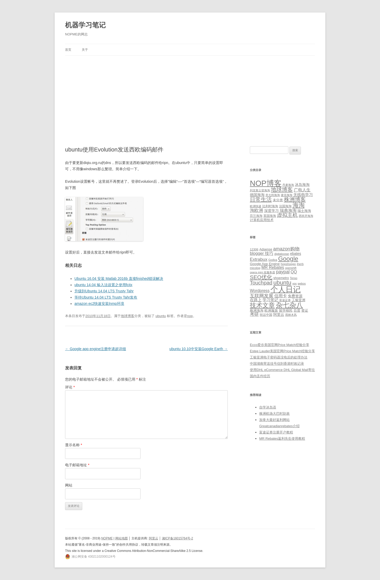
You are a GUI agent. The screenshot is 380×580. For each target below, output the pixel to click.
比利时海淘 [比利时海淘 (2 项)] (270, 206)
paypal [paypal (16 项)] (283, 271)
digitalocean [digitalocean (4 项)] (281, 253)
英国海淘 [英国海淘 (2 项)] (269, 216)
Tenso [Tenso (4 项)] (293, 278)
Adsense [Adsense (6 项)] (265, 249)
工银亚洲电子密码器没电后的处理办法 (278, 357)
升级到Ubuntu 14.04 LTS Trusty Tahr (104, 291)
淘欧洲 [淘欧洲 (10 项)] (256, 210)
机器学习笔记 (85, 25)
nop (190, 316)
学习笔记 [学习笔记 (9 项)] (270, 300)
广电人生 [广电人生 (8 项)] (302, 190)
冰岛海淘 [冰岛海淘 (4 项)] (302, 184)
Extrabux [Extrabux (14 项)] (258, 259)
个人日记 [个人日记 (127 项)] (285, 289)
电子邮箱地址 (77, 465)
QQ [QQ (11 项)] (294, 272)
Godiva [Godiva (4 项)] (272, 259)
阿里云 (153, 538)
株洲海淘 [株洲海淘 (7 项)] (256, 310)
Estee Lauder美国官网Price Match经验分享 (282, 351)
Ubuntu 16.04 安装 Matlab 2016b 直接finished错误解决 (118, 278)
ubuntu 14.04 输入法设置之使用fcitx (103, 285)
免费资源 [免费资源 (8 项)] (295, 296)
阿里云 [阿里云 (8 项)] (278, 314)
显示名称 (73, 445)
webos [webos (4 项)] (302, 283)
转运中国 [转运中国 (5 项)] (266, 314)
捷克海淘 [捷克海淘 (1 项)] (286, 195)
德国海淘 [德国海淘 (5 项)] (257, 195)
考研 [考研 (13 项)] (254, 314)
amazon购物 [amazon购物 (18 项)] (286, 248)
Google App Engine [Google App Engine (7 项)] (265, 264)
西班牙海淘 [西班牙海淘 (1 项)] (306, 215)
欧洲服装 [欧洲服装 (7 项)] (271, 310)
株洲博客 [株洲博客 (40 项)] (295, 199)
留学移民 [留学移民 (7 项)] (286, 310)
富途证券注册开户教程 (276, 432)
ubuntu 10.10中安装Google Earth (198, 349)
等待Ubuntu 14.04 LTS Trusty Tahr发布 (105, 297)
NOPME (107, 538)
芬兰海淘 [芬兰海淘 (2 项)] (256, 216)
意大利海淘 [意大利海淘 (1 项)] (272, 195)
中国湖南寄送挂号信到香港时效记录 (277, 363)
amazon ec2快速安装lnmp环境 (99, 303)
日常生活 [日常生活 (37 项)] (261, 199)
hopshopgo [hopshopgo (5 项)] (288, 264)
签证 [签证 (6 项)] (304, 310)
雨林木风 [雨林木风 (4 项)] (291, 314)
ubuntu (160, 316)
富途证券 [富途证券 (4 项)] (285, 300)
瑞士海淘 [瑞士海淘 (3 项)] (304, 211)
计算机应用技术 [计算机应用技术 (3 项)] (262, 220)
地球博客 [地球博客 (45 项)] (282, 189)
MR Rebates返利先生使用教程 (282, 438)
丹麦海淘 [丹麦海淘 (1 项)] (288, 184)
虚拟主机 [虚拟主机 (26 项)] (287, 215)
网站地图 (121, 538)
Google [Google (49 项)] (288, 258)
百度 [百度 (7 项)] (297, 310)
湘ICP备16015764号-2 (177, 538)
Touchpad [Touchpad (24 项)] (261, 283)
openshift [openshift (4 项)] (290, 267)
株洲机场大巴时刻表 (274, 413)
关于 (85, 50)
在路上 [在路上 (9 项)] (256, 300)
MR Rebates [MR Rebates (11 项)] (272, 267)
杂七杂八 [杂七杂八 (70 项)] (289, 305)
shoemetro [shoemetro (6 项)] (281, 278)
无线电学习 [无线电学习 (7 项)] (303, 194)
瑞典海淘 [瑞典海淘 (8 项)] (288, 210)
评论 (70, 387)
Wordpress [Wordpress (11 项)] (260, 290)
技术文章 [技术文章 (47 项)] (262, 305)
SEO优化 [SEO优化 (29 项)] (261, 277)
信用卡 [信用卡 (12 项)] (280, 295)
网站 (68, 485)
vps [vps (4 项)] (294, 283)
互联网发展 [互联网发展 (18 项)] (261, 295)
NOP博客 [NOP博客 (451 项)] (266, 183)
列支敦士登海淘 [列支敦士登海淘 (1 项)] (260, 190)
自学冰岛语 (267, 407)
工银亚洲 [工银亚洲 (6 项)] (298, 300)
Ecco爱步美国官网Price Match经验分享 (279, 345)
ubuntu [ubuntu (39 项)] (282, 282)
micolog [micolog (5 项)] (255, 267)
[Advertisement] (190, 94)
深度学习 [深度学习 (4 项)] (271, 211)
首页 (68, 50)
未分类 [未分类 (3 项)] (278, 200)
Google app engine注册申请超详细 (95, 349)
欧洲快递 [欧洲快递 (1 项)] (255, 206)
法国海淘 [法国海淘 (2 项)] (285, 206)
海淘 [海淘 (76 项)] (299, 205)
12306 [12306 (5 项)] (254, 249)
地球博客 (127, 316)
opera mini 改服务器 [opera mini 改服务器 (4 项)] (262, 272)
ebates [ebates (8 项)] (295, 253)
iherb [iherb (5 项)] (300, 264)
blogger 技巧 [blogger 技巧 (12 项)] (261, 253)
